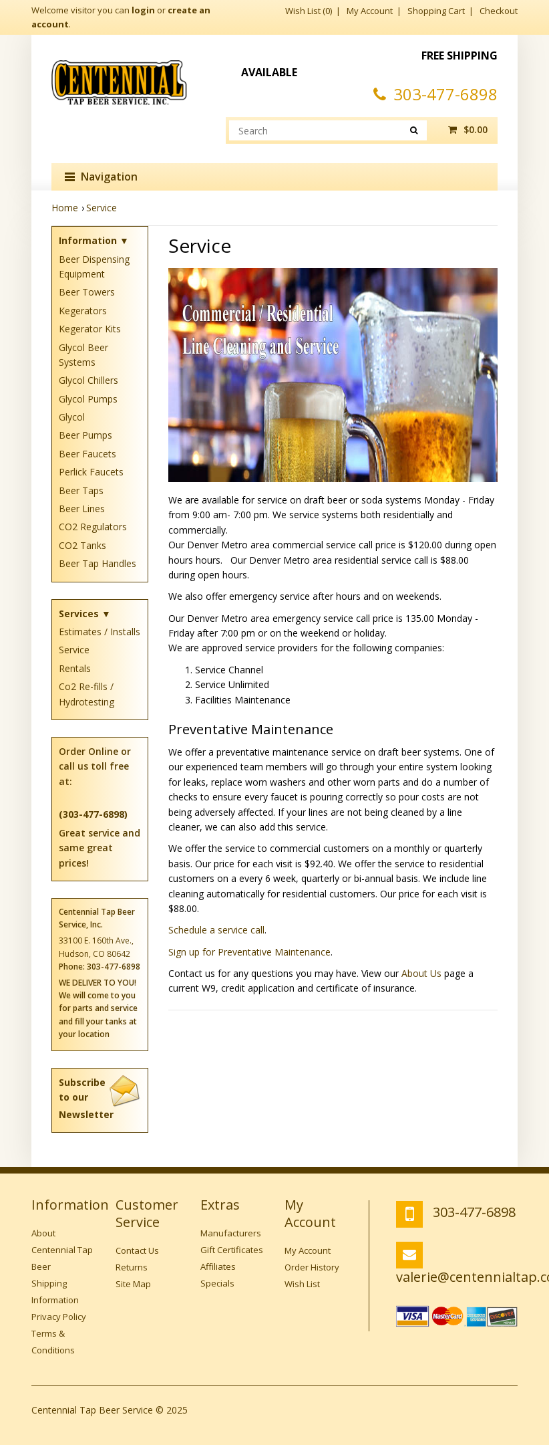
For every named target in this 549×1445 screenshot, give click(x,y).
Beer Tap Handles (97, 563)
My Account (370, 11)
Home (64, 207)
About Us (421, 973)
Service (101, 207)
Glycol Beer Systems (83, 354)
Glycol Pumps (88, 399)
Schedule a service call (216, 929)
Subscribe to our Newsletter (100, 1098)
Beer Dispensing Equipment (94, 266)
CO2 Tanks (82, 545)
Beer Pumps (85, 435)
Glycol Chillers (88, 380)
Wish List (302, 1284)
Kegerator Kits (90, 328)
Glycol (72, 417)
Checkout (499, 11)
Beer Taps (81, 490)
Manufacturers (230, 1233)
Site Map (133, 1284)
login (143, 10)
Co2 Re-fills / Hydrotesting (86, 693)
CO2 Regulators (93, 526)
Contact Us (137, 1250)
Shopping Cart (436, 11)
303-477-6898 (435, 94)
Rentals (75, 668)
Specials (217, 1283)
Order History (312, 1267)
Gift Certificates (231, 1250)
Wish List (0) (308, 11)
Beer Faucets (87, 453)
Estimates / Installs (99, 631)
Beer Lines (82, 508)
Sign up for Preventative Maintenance (249, 952)
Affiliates (218, 1266)
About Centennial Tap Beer (62, 1249)
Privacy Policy (58, 1317)
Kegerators (83, 310)
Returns (132, 1267)
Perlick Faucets (91, 471)
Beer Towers (87, 292)
